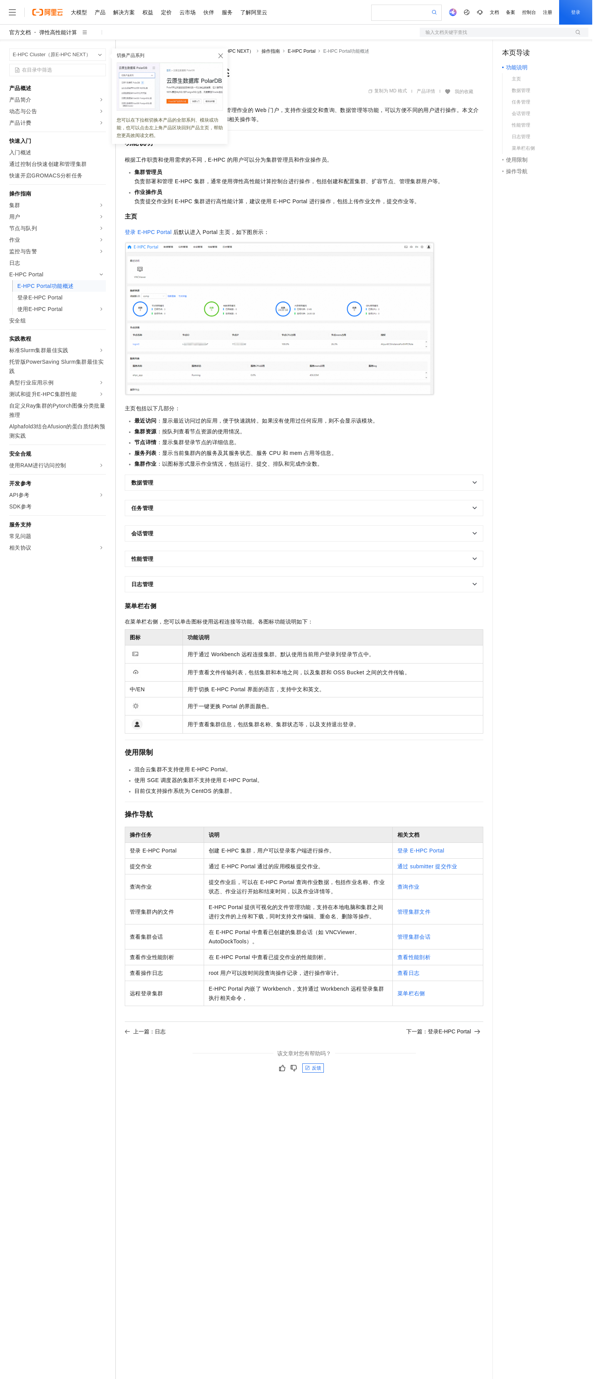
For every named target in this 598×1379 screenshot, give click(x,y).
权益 (147, 12)
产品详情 (426, 91)
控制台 (529, 12)
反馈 (313, 1068)
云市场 (187, 12)
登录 (575, 12)
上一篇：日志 (145, 1031)
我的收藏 (464, 91)
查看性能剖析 (413, 957)
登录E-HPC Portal (148, 232)
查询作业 (408, 887)
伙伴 (208, 12)
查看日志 (408, 973)
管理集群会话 (413, 937)
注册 (547, 12)
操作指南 (270, 51)
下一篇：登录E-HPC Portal (443, 1031)
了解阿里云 (253, 12)
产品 (100, 12)
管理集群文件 (413, 912)
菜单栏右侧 (411, 993)
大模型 (79, 12)
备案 (510, 12)
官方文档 (20, 32)
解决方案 (124, 12)
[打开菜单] (12, 12)
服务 (227, 12)
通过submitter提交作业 (427, 866)
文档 (494, 12)
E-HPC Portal (301, 51)
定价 (166, 12)
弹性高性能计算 (58, 32)
